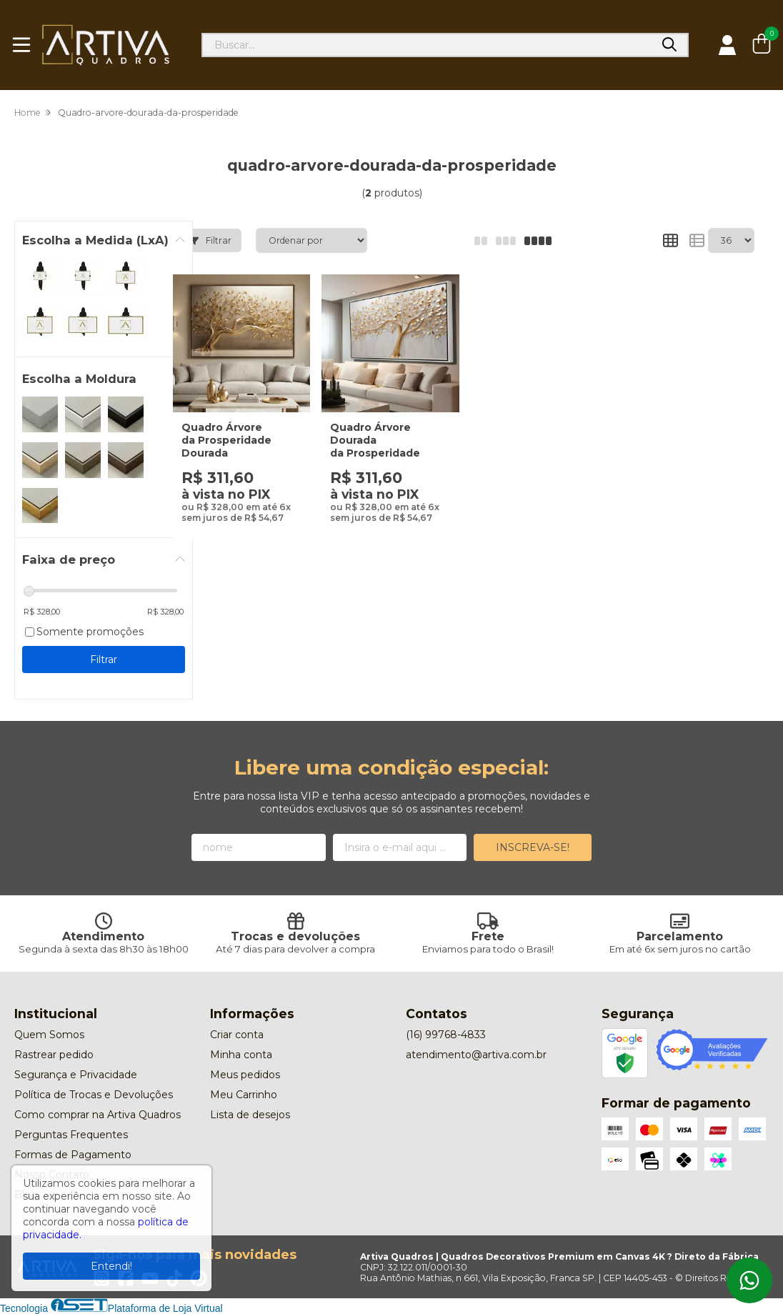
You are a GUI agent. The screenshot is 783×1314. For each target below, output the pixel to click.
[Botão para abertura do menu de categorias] (21, 45)
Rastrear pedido (54, 1054)
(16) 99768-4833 (446, 1034)
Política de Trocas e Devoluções (93, 1094)
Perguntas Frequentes (71, 1134)
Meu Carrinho (243, 1094)
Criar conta (237, 1034)
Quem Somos (49, 1034)
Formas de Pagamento (72, 1154)
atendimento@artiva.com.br (476, 1054)
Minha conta (241, 1054)
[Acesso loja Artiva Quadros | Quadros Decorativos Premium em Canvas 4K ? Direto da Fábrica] (727, 45)
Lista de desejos (250, 1114)
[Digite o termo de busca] (427, 45)
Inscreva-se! (532, 847)
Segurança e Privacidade (75, 1074)
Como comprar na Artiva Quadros (97, 1114)
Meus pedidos (245, 1074)
